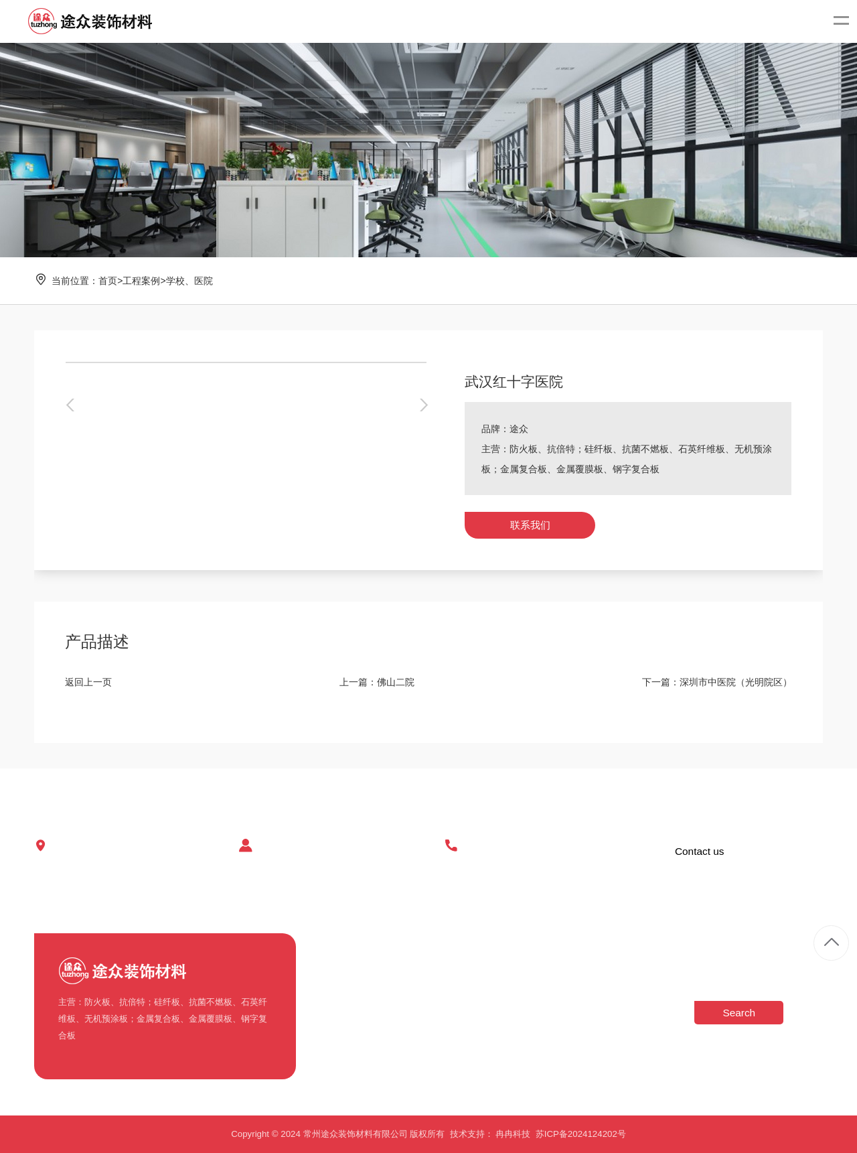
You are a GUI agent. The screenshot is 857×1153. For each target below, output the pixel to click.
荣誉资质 (328, 1013)
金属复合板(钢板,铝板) (433, 1058)
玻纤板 (403, 1013)
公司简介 (328, 968)
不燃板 (403, 968)
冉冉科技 (512, 1134)
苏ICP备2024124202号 (581, 1134)
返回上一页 (88, 682)
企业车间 (328, 991)
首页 (107, 280)
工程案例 (141, 280)
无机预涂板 (411, 1036)
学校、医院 (189, 280)
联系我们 (530, 525)
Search (738, 1012)
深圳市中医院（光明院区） (736, 682)
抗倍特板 (407, 991)
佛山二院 (395, 682)
